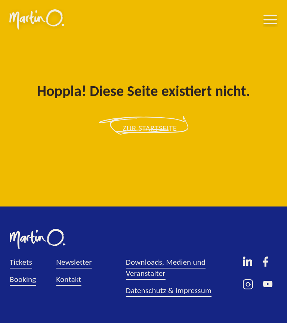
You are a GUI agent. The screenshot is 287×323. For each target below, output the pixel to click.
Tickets (21, 262)
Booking (23, 279)
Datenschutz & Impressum (169, 290)
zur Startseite (150, 128)
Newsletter (74, 262)
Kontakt (68, 279)
